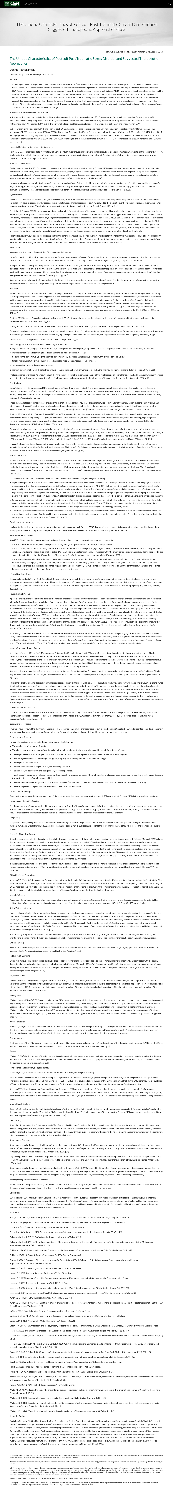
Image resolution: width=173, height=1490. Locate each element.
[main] (86, 27)
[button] (170, 4)
